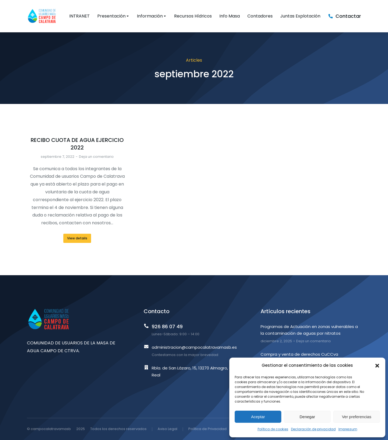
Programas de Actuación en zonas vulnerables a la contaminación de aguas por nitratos (309, 330)
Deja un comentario (96, 156)
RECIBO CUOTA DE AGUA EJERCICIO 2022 (77, 143)
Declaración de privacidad (313, 429)
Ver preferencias (356, 416)
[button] (377, 365)
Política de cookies (273, 429)
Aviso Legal (167, 428)
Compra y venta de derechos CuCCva (299, 354)
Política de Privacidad (207, 428)
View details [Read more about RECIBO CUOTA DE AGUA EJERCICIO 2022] (77, 238)
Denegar (307, 416)
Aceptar (258, 416)
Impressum (347, 429)
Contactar (348, 16)
